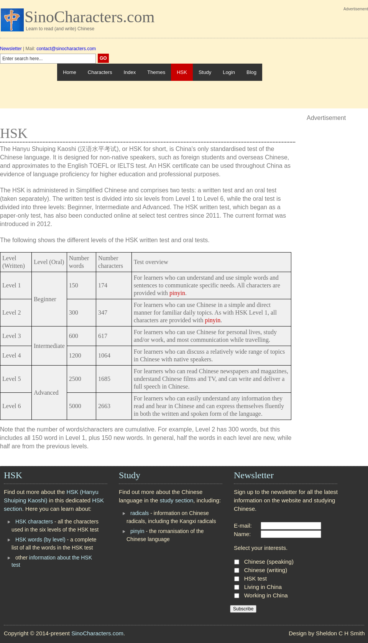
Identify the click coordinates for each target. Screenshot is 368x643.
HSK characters (34, 521)
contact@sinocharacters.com (66, 48)
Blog (251, 72)
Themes (156, 72)
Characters (100, 72)
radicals (139, 513)
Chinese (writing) (266, 570)
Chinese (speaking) (269, 561)
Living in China (263, 587)
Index (129, 72)
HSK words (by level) (40, 539)
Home (69, 72)
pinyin (177, 293)
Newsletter (11, 48)
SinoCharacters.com (89, 17)
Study (205, 72)
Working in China (266, 595)
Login (229, 72)
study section (177, 500)
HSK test (255, 578)
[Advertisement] (315, 60)
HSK (182, 72)
